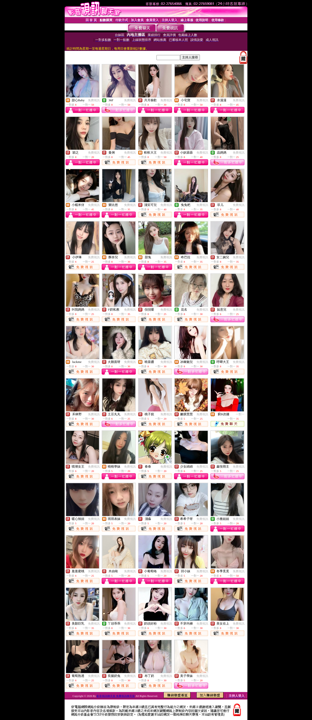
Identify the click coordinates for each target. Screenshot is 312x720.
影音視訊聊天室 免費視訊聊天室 (116, 695)
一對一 (240, 414)
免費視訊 (94, 100)
